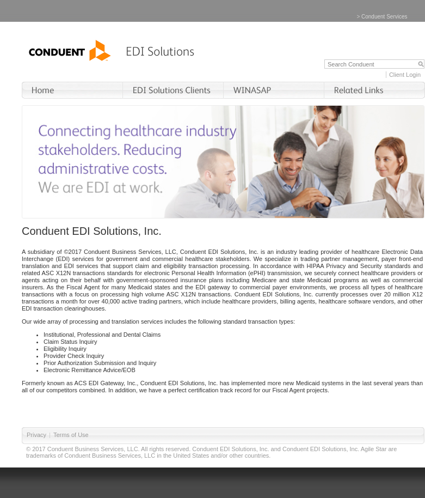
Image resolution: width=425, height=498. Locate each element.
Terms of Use (71, 435)
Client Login (405, 74)
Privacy (36, 435)
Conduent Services (384, 17)
